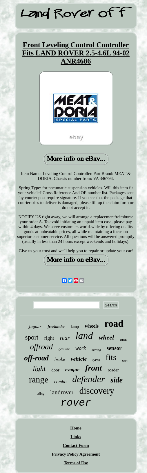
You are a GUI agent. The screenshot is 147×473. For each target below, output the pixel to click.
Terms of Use (76, 463)
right (49, 338)
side (116, 380)
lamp (75, 326)
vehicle (79, 359)
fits (111, 357)
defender (88, 379)
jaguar (35, 327)
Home (75, 428)
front (93, 367)
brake (60, 359)
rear (65, 338)
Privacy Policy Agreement (76, 454)
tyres (96, 360)
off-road (36, 358)
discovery (96, 391)
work (80, 348)
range (38, 379)
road (113, 323)
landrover (61, 392)
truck (123, 339)
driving (96, 349)
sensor (114, 348)
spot (124, 360)
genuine (64, 349)
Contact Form (76, 445)
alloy (40, 394)
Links (75, 436)
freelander (56, 326)
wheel (106, 337)
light (39, 368)
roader (113, 370)
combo (60, 381)
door (55, 370)
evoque (72, 369)
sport (31, 337)
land (84, 335)
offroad (41, 346)
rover (76, 403)
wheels (92, 326)
